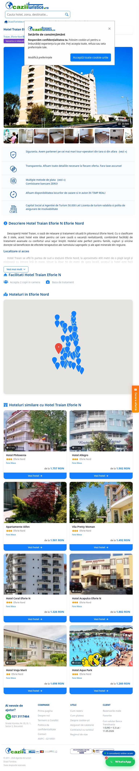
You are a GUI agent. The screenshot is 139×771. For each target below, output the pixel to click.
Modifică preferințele (40, 57)
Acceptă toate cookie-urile (90, 57)
